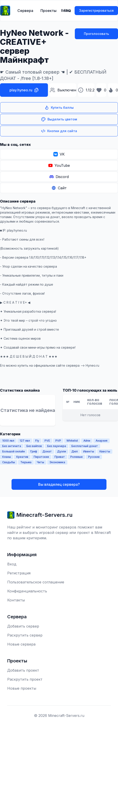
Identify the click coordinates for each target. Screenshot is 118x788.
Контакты (16, 600)
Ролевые (76, 456)
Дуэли (61, 451)
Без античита (11, 446)
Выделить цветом (59, 119)
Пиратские (41, 456)
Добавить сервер (23, 626)
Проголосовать (96, 34)
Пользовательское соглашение (35, 582)
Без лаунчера (56, 446)
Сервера (25, 10)
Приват (59, 456)
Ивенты (88, 451)
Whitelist (72, 440)
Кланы (6, 456)
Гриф (33, 451)
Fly (37, 440)
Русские (94, 456)
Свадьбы (8, 462)
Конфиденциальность (27, 591)
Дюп (74, 451)
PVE (47, 440)
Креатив (22, 456)
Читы (40, 462)
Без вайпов (34, 446)
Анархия (101, 440)
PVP (58, 440)
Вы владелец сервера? (59, 484)
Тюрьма (25, 462)
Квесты (104, 451)
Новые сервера (21, 644)
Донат (47, 451)
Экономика (57, 462)
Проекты (48, 10)
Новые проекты (21, 688)
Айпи (86, 440)
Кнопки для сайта (59, 131)
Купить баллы (59, 107)
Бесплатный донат (84, 446)
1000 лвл (8, 440)
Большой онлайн (13, 451)
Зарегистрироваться (96, 10)
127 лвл (25, 440)
